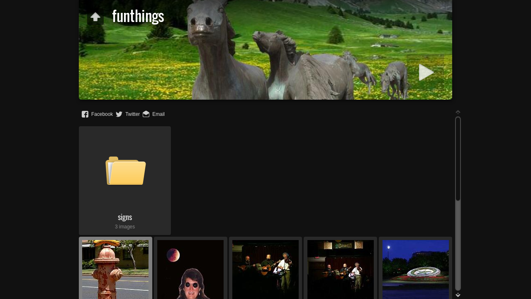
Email (158, 114)
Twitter (132, 114)
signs (125, 217)
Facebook (102, 114)
